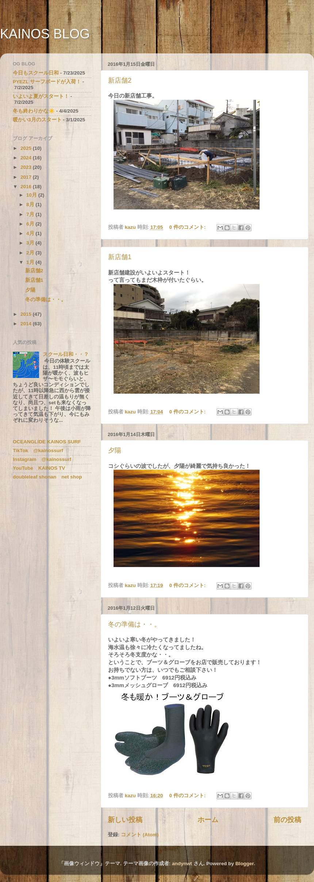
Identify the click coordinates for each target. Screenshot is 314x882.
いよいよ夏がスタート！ (41, 96)
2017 (26, 177)
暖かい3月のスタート (37, 119)
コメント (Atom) (139, 834)
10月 (32, 195)
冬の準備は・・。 (134, 624)
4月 (30, 233)
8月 (30, 204)
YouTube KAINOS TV (39, 468)
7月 (30, 214)
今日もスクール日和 (36, 73)
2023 (26, 167)
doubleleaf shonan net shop (47, 477)
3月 (30, 243)
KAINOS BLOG (45, 33)
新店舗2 (119, 80)
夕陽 (114, 450)
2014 (26, 323)
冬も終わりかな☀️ (34, 111)
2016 (26, 186)
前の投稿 (287, 820)
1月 (30, 262)
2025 (26, 148)
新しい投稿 (125, 820)
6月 (30, 224)
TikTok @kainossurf (38, 450)
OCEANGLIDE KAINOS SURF (47, 441)
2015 (26, 314)
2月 (30, 252)
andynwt (182, 863)
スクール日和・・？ (66, 354)
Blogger (245, 863)
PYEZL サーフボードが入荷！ (47, 81)
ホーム (208, 820)
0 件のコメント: (188, 227)
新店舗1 (119, 257)
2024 (26, 157)
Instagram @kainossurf (42, 459)
